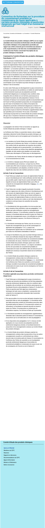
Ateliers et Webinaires (10, 462)
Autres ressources (9, 465)
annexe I (35, 184)
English (30, 27)
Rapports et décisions (10, 455)
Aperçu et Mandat (9, 448)
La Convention (26, 33)
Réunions (6, 453)
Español (36, 27)
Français (42, 27)
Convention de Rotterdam (16, 33)
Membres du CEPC (9, 450)
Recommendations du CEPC (12, 457)
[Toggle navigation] (42, 2)
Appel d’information (9, 460)
